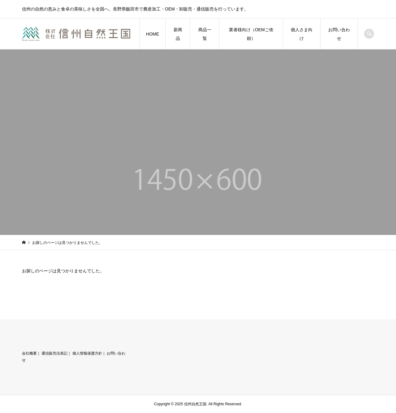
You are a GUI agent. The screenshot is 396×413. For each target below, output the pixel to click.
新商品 (178, 34)
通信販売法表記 (54, 353)
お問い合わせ (339, 34)
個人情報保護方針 (87, 353)
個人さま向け (301, 34)
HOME (152, 34)
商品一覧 (204, 34)
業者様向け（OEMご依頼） (251, 34)
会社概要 (29, 353)
